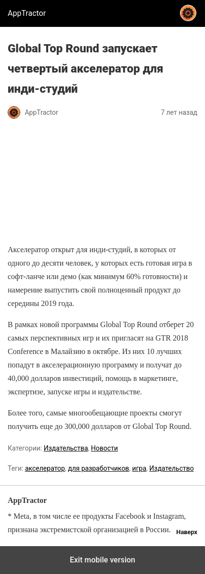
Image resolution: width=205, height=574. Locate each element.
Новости (104, 448)
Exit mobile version (102, 559)
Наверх (186, 532)
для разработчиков (98, 468)
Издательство (171, 468)
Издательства (66, 448)
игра (139, 468)
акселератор (45, 468)
